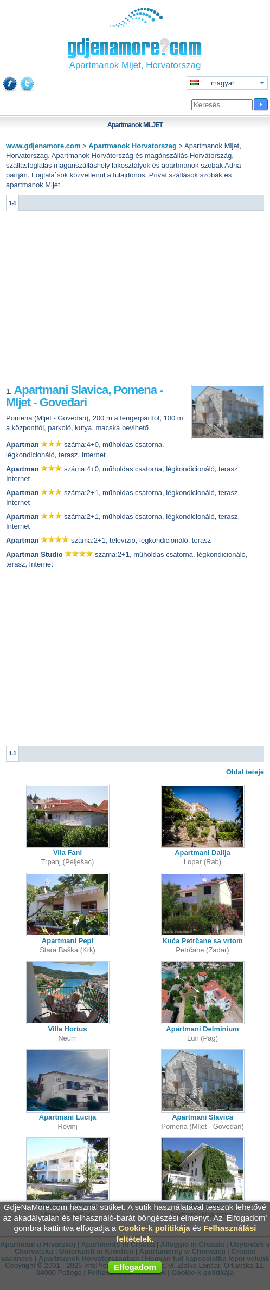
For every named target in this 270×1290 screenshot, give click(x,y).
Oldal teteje (245, 772)
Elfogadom (135, 1267)
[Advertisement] (135, 297)
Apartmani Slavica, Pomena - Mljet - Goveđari (84, 396)
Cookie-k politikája (154, 1228)
